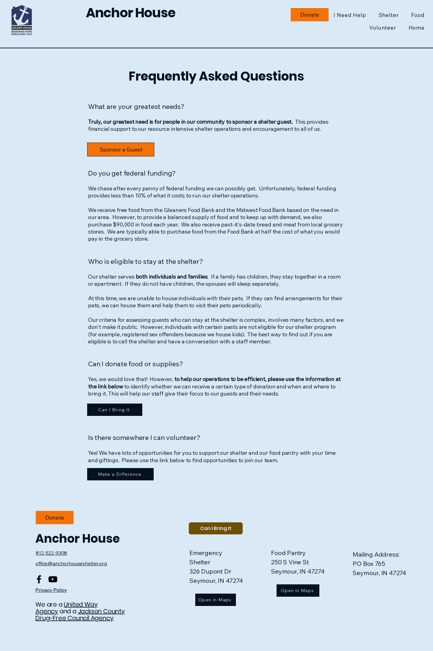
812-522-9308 (51, 553)
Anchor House (78, 538)
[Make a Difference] (120, 474)
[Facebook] (39, 579)
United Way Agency (66, 608)
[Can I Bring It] (114, 410)
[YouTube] (52, 579)
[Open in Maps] (215, 600)
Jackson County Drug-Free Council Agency (80, 614)
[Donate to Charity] (309, 15)
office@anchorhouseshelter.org (71, 563)
